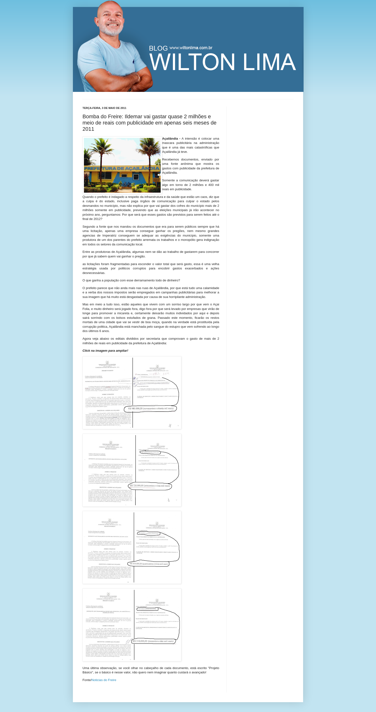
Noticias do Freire (103, 680)
